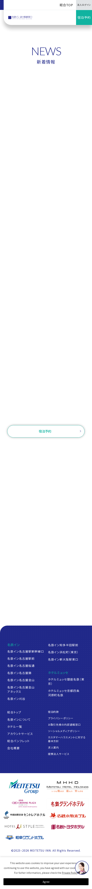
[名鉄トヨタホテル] (67, 826)
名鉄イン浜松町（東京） (63, 652)
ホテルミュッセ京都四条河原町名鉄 (64, 693)
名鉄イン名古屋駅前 (20, 658)
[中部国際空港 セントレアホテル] (24, 815)
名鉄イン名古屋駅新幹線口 (25, 651)
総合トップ (14, 712)
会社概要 (13, 748)
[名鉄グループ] (24, 786)
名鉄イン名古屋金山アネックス (20, 689)
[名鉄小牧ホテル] (67, 815)
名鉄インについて (19, 719)
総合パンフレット (18, 741)
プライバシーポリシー (60, 718)
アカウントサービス (20, 734)
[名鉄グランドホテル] (67, 804)
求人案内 (53, 747)
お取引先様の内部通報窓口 (64, 724)
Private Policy (69, 872)
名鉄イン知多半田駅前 (63, 645)
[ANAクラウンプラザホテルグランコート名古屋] (24, 803)
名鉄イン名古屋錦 (19, 673)
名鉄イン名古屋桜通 (20, 666)
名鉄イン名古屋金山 (20, 680)
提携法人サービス (58, 754)
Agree (46, 881)
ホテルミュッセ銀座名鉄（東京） (66, 681)
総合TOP (66, 5)
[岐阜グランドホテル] (24, 837)
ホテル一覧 (14, 726)
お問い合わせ (46, 416)
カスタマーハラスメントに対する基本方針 (67, 739)
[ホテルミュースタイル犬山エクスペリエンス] (24, 826)
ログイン (69, 445)
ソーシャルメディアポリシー (64, 731)
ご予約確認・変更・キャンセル (35, 445)
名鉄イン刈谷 (16, 699)
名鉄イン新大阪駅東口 (63, 659)
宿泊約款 (53, 712)
